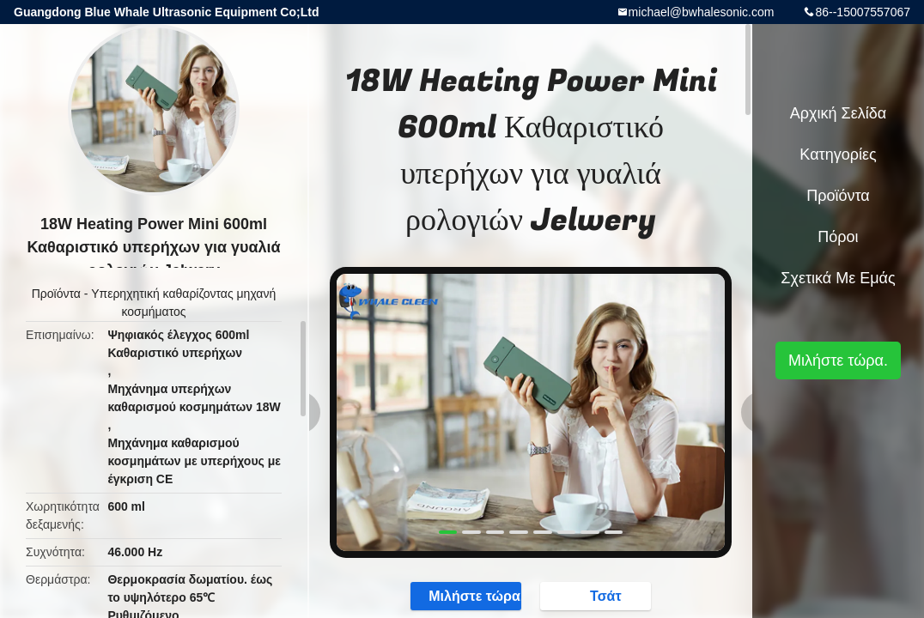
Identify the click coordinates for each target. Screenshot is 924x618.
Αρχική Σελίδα (838, 113)
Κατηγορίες (837, 154)
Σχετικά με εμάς (838, 278)
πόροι (838, 236)
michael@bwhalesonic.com (702, 12)
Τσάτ (597, 595)
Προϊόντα (56, 293)
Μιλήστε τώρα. (466, 595)
